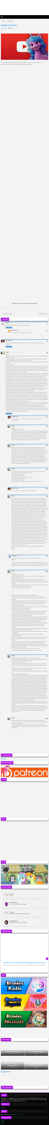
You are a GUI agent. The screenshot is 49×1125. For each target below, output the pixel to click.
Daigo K (7, 352)
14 (13, 28)
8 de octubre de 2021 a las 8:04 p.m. (22, 570)
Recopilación (10, 21)
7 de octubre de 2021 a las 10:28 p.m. (22, 495)
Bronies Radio (4, 759)
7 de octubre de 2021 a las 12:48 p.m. (26, 416)
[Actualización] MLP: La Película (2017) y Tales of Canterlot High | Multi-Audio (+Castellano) (24, 963)
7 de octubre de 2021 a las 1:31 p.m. (22, 425)
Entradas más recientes (7, 313)
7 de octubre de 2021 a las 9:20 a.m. (16, 352)
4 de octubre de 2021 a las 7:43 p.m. (16, 322)
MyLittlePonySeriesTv (13, 902)
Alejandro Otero (9, 340)
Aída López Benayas (13, 920)
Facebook (3, 1120)
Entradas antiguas (43, 313)
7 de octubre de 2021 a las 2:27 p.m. (22, 468)
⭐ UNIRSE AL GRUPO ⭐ (7, 882)
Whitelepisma (14, 330)
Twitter (2, 1122)
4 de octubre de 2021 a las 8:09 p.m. (24, 330)
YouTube (3, 1123)
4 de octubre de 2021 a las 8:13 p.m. (19, 340)
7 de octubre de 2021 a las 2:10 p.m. (22, 445)
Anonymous (11, 893)
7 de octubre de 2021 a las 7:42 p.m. (25, 488)
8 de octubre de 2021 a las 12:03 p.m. (24, 555)
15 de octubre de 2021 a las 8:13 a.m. (22, 718)
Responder (9, 327)
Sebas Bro (21, 1114)
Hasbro (25, 1101)
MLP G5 (3, 21)
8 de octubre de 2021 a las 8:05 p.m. (22, 655)
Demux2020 (14, 555)
